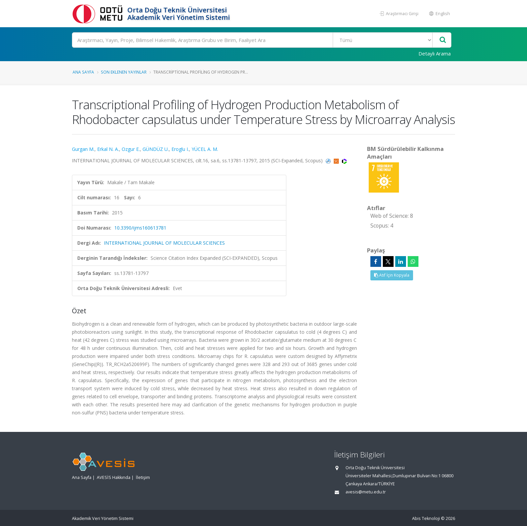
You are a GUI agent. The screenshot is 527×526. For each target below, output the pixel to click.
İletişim (143, 477)
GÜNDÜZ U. (156, 149)
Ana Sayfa (83, 72)
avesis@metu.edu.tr (366, 492)
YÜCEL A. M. (205, 149)
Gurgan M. (83, 149)
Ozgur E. (131, 149)
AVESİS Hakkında (113, 477)
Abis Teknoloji (426, 518)
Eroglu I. (180, 149)
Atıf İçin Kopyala (391, 275)
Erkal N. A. (108, 149)
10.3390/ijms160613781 (140, 228)
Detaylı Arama (434, 53)
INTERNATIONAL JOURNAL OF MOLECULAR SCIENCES (164, 243)
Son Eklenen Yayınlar (124, 72)
